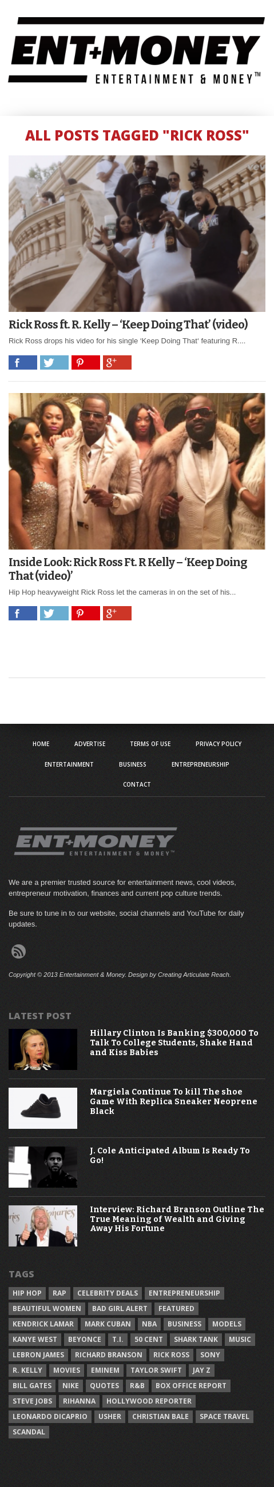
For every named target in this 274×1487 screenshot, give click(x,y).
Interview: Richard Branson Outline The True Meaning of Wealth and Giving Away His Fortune (177, 1219)
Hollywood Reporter (149, 1401)
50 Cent (148, 1339)
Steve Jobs (32, 1401)
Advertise (89, 744)
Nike (70, 1385)
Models (226, 1324)
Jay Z (202, 1370)
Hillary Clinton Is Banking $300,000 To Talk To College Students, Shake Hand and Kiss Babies (174, 1043)
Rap (59, 1293)
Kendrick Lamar (43, 1324)
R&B (137, 1385)
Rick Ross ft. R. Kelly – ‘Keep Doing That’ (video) (128, 324)
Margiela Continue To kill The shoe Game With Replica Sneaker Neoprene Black (173, 1102)
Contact (137, 784)
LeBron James (38, 1355)
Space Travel (224, 1416)
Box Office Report (191, 1385)
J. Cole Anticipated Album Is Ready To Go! (170, 1156)
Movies (66, 1370)
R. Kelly (27, 1370)
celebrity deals (107, 1293)
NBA (149, 1324)
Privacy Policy (218, 744)
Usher (109, 1416)
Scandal (29, 1432)
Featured (176, 1308)
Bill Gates (32, 1385)
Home (41, 744)
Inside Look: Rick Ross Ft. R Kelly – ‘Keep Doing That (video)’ (128, 569)
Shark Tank (196, 1339)
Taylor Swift (156, 1370)
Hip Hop (27, 1293)
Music (240, 1339)
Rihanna (79, 1401)
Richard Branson (108, 1355)
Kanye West (35, 1339)
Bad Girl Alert (120, 1308)
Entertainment (69, 764)
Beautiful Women (47, 1308)
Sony (210, 1355)
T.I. (118, 1339)
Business (132, 764)
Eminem (105, 1370)
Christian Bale (160, 1416)
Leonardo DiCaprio (50, 1416)
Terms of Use (150, 744)
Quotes (104, 1385)
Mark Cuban (108, 1324)
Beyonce (84, 1339)
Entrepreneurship (200, 764)
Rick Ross (171, 1355)
